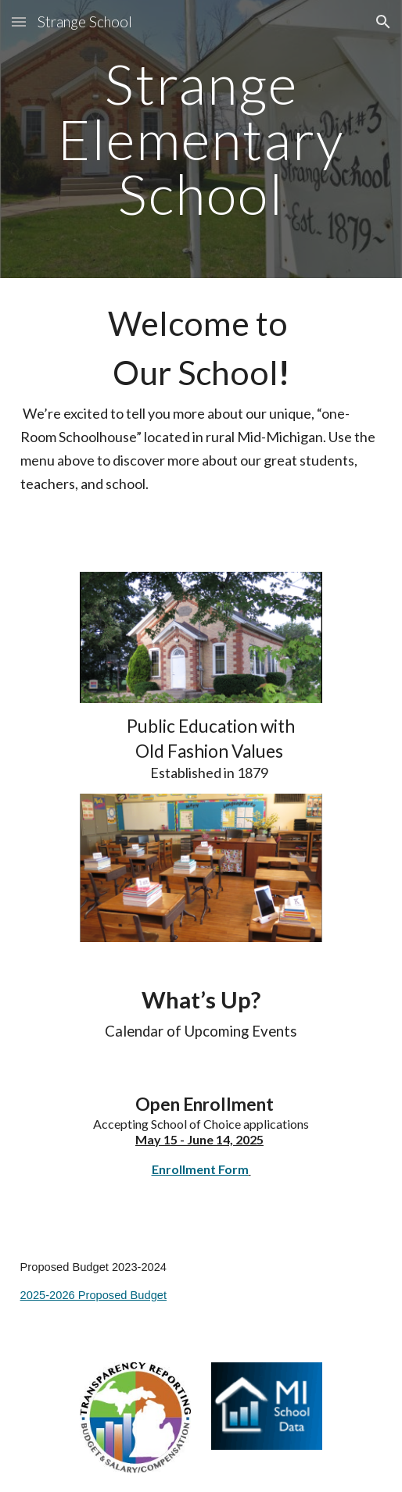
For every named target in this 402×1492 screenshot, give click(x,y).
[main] (201, 139)
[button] (19, 21)
